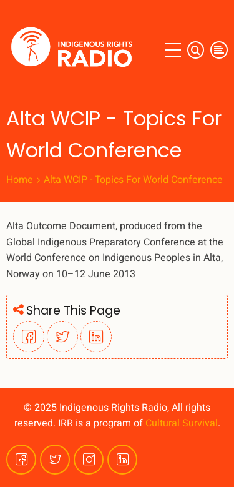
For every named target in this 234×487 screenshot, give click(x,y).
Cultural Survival (181, 423)
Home (19, 180)
